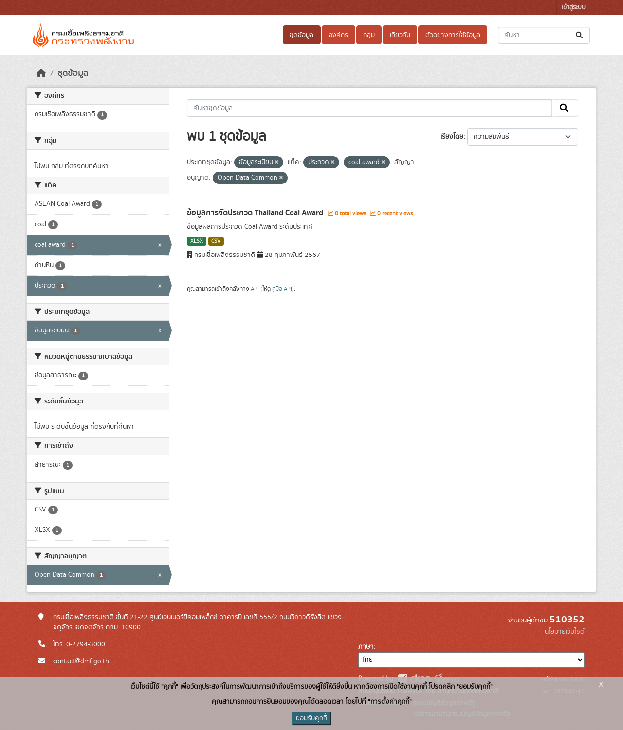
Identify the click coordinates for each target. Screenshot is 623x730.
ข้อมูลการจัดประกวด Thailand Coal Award (256, 212)
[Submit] (579, 35)
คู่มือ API (282, 288)
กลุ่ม (369, 35)
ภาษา (366, 647)
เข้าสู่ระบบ (574, 7)
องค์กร (338, 35)
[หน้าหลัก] (41, 73)
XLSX (196, 241)
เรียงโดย (451, 137)
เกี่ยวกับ (400, 35)
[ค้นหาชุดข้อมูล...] (544, 35)
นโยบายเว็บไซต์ (565, 632)
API (255, 288)
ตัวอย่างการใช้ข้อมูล (452, 35)
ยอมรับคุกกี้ (311, 718)
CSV (215, 241)
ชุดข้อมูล (301, 35)
